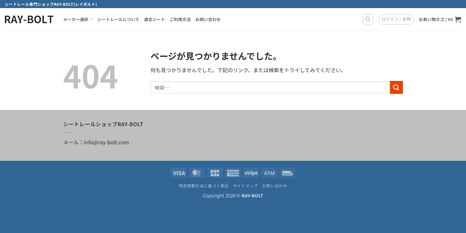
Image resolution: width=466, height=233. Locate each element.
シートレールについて (118, 19)
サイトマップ (245, 186)
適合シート (154, 19)
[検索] (368, 19)
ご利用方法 (180, 19)
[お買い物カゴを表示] (440, 19)
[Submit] (396, 87)
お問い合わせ (207, 19)
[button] (396, 19)
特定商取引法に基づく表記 (204, 186)
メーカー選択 (78, 19)
